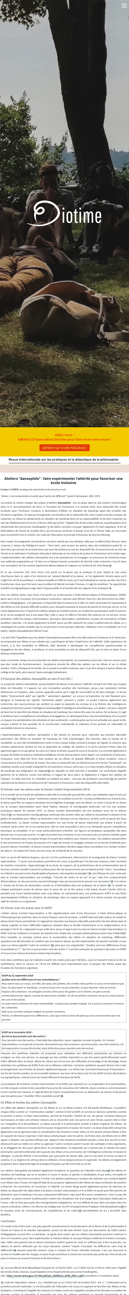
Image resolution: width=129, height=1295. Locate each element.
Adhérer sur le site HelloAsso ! (64, 447)
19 (61, 1096)
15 (111, 881)
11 (112, 778)
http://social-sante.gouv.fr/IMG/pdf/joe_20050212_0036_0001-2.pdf (45, 1275)
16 (109, 885)
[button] (124, 5)
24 (14, 1250)
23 (80, 1210)
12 (14, 798)
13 (10, 814)
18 (52, 945)
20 (108, 1170)
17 (124, 933)
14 (89, 873)
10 (49, 770)
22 (122, 1206)
